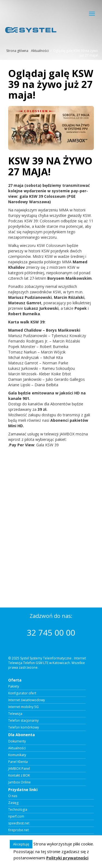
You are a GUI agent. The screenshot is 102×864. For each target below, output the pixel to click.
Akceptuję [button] (21, 844)
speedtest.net (18, 823)
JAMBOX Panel (19, 768)
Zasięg (13, 802)
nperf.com (16, 816)
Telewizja (15, 713)
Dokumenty (17, 741)
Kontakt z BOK (19, 775)
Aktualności (40, 50)
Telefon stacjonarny (23, 720)
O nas (12, 796)
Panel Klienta (18, 761)
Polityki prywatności (67, 857)
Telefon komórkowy (23, 727)
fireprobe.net (18, 830)
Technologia (17, 809)
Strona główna (17, 50)
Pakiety (13, 686)
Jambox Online (19, 782)
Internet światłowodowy (26, 700)
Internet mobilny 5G (23, 707)
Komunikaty (17, 755)
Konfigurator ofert (22, 693)
